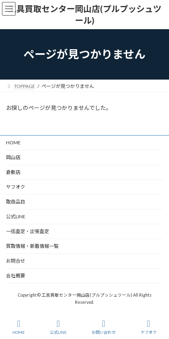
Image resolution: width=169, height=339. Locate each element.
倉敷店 (15, 172)
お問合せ (15, 261)
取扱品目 (15, 202)
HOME (13, 143)
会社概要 (15, 276)
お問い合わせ (104, 327)
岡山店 (13, 157)
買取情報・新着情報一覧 (32, 246)
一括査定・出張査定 (27, 231)
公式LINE (16, 216)
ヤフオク (15, 187)
